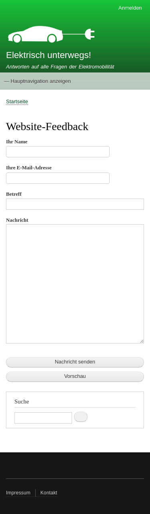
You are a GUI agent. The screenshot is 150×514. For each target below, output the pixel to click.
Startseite (17, 101)
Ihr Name (17, 142)
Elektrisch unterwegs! (48, 55)
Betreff (14, 194)
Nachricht (17, 220)
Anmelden (130, 8)
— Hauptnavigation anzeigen (37, 81)
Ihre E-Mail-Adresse (29, 168)
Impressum (18, 493)
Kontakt (48, 493)
